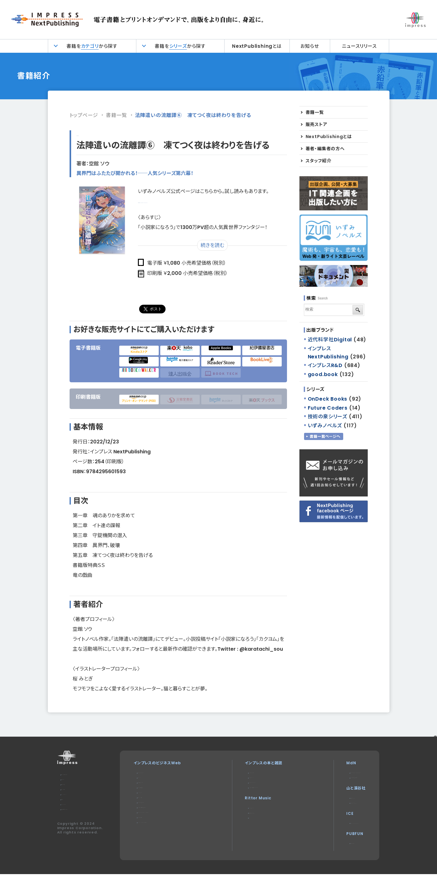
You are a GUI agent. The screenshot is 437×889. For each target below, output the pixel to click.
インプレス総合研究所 (156, 794)
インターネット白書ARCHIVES (252, 794)
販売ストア (316, 124)
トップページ (84, 115)
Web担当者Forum (155, 787)
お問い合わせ (72, 781)
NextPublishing (242, 787)
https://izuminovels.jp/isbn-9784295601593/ (195, 201)
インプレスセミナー (153, 839)
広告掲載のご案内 (76, 789)
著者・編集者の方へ (325, 148)
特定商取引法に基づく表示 (84, 826)
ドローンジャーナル (153, 809)
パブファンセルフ (327, 855)
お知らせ (309, 46)
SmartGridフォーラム (157, 817)
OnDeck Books (328, 398)
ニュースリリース (359, 46)
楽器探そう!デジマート (244, 825)
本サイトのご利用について (83, 774)
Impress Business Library (164, 832)
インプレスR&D (93, 134)
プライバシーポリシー (79, 804)
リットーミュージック (242, 817)
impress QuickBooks (335, 833)
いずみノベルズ (325, 425)
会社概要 (69, 811)
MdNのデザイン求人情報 (335, 780)
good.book (323, 374)
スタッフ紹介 (318, 161)
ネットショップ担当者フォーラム (163, 824)
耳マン (231, 832)
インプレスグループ (77, 819)
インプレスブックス (241, 780)
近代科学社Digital (330, 339)
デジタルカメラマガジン (245, 772)
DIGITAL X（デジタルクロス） (163, 847)
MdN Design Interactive (339, 772)
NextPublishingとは (257, 46)
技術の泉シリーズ (327, 416)
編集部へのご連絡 (76, 796)
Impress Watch (154, 772)
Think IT (145, 780)
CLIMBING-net (329, 810)
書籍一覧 (116, 115)
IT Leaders (149, 802)
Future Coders (328, 407)
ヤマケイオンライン (329, 803)
